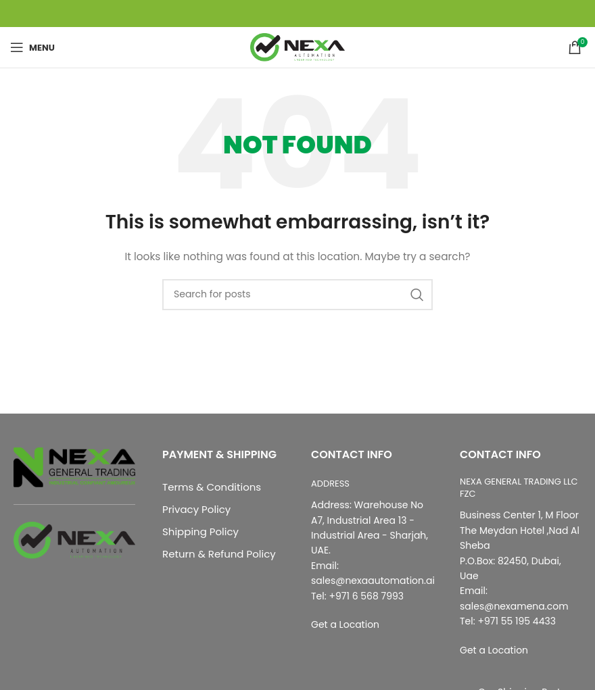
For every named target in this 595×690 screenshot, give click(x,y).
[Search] (297, 294)
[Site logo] (297, 46)
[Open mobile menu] (32, 47)
